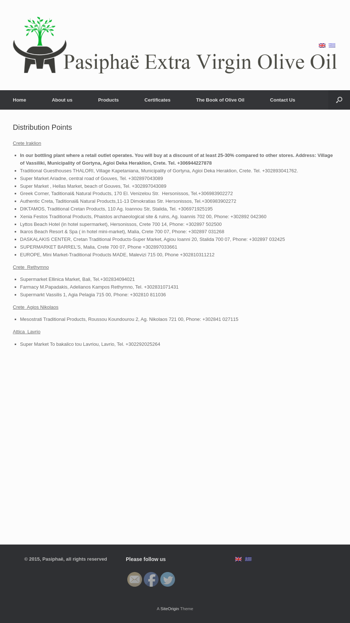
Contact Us (282, 100)
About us (62, 100)
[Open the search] (339, 100)
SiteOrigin (169, 608)
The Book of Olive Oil (220, 100)
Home (19, 100)
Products (108, 100)
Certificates (158, 100)
